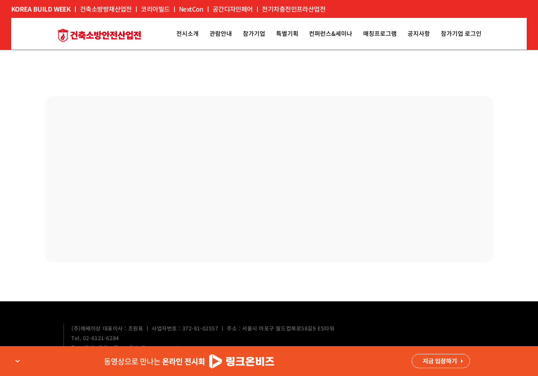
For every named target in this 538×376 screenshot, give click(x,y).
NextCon (191, 8)
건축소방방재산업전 (106, 8)
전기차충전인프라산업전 (293, 8)
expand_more (17, 361)
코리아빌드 (155, 8)
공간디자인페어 (233, 8)
